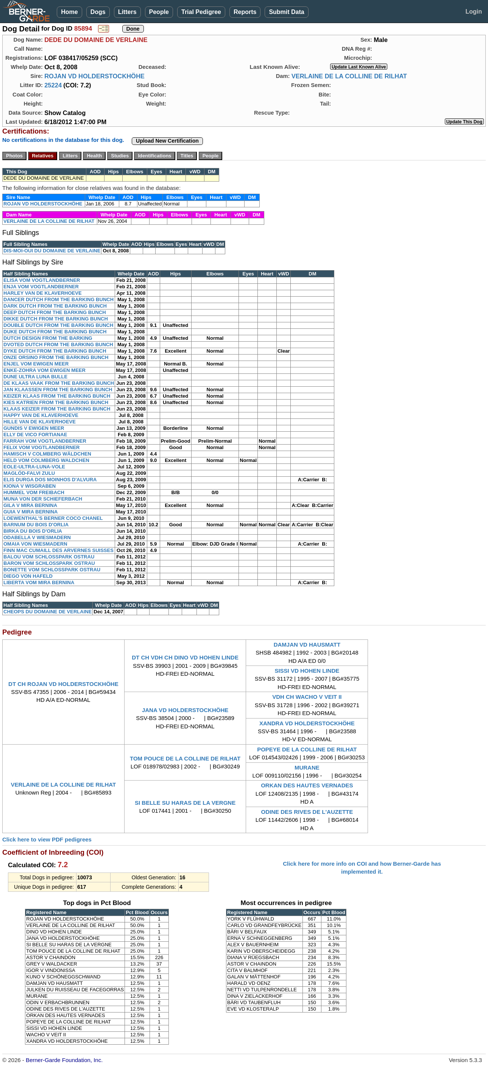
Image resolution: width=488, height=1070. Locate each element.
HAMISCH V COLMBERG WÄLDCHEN (47, 454)
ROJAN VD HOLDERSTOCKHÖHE (94, 76)
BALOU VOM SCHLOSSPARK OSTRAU (48, 557)
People (159, 12)
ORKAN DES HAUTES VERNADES (307, 785)
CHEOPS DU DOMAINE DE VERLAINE (47, 611)
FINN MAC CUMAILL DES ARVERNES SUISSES (58, 550)
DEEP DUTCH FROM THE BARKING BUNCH (54, 312)
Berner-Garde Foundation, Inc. (64, 1060)
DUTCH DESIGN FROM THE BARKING (47, 338)
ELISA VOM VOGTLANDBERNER (41, 280)
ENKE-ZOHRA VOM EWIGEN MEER (44, 370)
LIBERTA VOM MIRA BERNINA (38, 582)
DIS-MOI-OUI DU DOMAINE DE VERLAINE (51, 251)
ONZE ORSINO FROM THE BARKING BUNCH (55, 357)
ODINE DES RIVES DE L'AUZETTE (307, 812)
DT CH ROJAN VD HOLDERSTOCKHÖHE (63, 684)
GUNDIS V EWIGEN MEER (33, 428)
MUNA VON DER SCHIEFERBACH (42, 499)
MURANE (307, 767)
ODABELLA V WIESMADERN (37, 537)
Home (69, 12)
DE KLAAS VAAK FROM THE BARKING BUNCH (58, 383)
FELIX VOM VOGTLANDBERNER (41, 447)
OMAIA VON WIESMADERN (35, 544)
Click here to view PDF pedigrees (47, 839)
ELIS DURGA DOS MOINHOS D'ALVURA (50, 479)
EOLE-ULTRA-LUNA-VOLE (34, 467)
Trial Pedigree (201, 12)
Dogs (98, 12)
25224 (53, 85)
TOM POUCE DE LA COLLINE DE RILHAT (185, 758)
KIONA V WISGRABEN (29, 486)
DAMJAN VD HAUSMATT (307, 644)
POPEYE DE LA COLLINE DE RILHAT (307, 749)
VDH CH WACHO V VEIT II (306, 697)
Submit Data (286, 12)
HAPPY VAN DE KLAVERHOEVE (40, 415)
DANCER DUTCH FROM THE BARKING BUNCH (58, 299)
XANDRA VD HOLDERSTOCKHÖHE (307, 723)
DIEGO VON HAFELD (28, 576)
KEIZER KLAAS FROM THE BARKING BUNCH (56, 396)
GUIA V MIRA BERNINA (30, 512)
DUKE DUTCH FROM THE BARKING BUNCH (54, 331)
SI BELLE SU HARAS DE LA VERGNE (185, 802)
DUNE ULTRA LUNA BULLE (35, 376)
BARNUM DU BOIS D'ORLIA (36, 524)
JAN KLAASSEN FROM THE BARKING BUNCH (57, 389)
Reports (245, 12)
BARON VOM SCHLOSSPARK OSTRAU (49, 563)
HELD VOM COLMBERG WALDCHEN (46, 460)
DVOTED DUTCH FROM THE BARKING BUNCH (58, 344)
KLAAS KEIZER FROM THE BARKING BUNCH (56, 409)
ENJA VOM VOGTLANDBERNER (41, 286)
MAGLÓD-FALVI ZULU (29, 473)
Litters (127, 12)
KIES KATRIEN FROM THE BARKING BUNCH (55, 402)
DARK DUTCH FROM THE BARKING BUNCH (55, 306)
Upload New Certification (167, 141)
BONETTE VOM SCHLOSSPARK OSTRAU (51, 569)
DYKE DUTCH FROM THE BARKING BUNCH (54, 351)
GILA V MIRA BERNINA (30, 505)
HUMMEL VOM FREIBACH (33, 492)
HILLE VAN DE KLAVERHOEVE (39, 422)
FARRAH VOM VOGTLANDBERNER (44, 441)
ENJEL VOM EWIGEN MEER (36, 364)
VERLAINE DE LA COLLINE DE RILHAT (349, 76)
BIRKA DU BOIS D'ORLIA (32, 531)
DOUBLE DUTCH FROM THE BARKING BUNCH (58, 325)
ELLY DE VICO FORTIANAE (35, 434)
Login (473, 11)
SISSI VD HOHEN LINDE (306, 670)
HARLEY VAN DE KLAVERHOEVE (42, 293)
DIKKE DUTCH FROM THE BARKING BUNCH (55, 319)
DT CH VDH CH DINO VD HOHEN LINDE (185, 657)
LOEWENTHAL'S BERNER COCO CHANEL (53, 518)
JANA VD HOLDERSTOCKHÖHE (185, 710)
